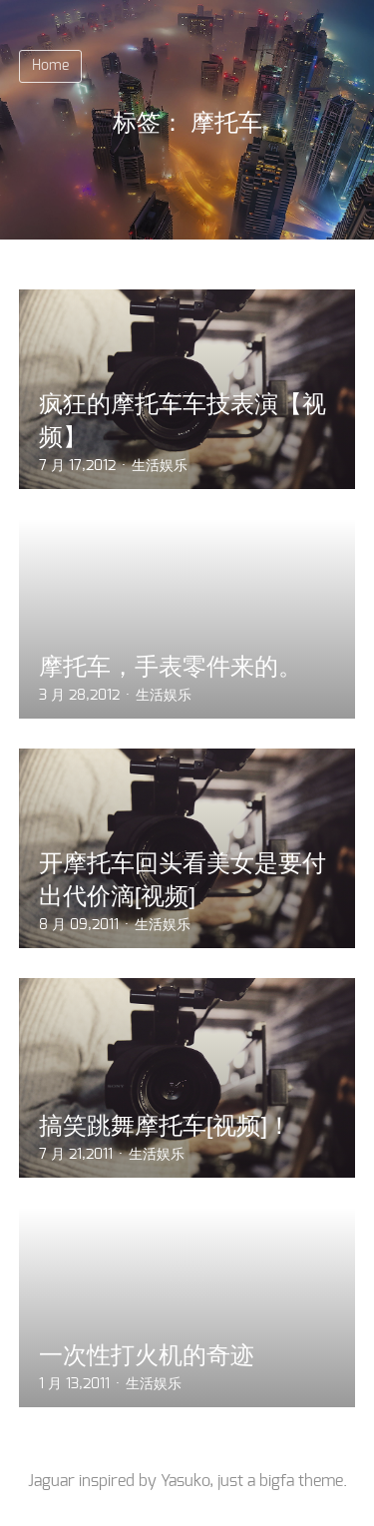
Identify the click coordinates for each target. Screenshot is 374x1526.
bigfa (276, 1481)
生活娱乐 (159, 466)
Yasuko (185, 1481)
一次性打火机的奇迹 (146, 1354)
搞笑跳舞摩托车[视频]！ (165, 1125)
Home (50, 66)
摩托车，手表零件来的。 (170, 666)
